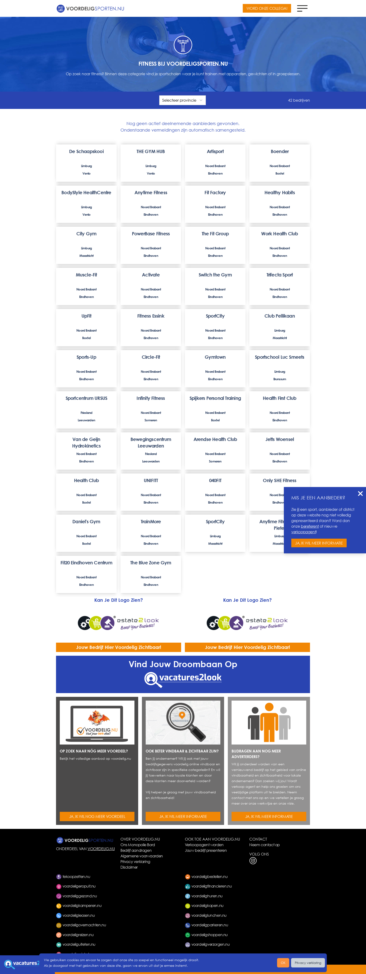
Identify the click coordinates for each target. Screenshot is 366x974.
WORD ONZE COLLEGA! (267, 8)
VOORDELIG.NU (101, 848)
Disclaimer (129, 867)
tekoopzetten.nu (73, 876)
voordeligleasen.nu (75, 915)
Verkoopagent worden (204, 844)
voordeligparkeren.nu (206, 924)
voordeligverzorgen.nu (207, 944)
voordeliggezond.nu (76, 895)
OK (283, 962)
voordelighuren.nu (204, 895)
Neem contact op (264, 844)
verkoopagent (303, 531)
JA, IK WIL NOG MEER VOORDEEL (97, 816)
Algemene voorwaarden (141, 855)
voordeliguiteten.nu (75, 944)
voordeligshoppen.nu (206, 934)
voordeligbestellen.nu (206, 876)
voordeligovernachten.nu (81, 924)
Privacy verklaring (135, 861)
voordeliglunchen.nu (206, 915)
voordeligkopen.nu (204, 905)
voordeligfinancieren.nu (208, 886)
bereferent (310, 526)
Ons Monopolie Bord (137, 844)
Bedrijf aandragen (135, 850)
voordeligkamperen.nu (79, 905)
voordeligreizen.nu (75, 934)
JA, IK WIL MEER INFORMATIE (183, 816)
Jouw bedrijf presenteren (206, 850)
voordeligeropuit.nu (76, 886)
